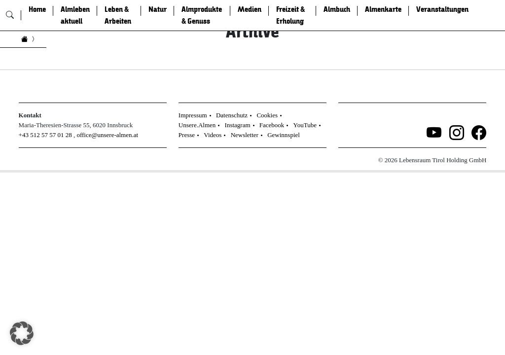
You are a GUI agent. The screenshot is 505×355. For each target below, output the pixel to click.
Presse (187, 135)
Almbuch (337, 9)
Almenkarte (383, 9)
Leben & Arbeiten (118, 15)
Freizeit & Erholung (290, 15)
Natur (157, 9)
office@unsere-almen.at (107, 135)
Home (37, 9)
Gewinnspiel (283, 135)
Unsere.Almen (197, 125)
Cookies (267, 115)
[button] (21, 333)
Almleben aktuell (75, 15)
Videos (212, 135)
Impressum (193, 115)
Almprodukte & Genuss (201, 15)
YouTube (305, 125)
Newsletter (244, 135)
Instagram (238, 125)
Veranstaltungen (442, 9)
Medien (249, 9)
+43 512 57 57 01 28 (45, 135)
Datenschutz (232, 115)
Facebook (272, 125)
